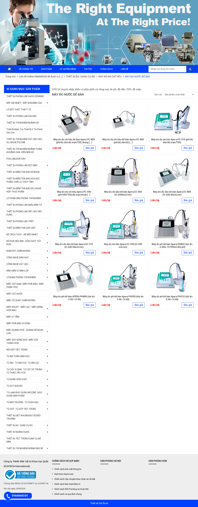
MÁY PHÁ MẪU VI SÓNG (18, 323)
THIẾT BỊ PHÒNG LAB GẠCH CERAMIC (25, 96)
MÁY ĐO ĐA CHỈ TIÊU (110, 76)
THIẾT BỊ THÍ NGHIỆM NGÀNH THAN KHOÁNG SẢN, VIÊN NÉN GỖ (24, 150)
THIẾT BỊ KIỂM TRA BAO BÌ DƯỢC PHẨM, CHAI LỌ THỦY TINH (23, 180)
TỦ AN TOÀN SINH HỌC (18, 356)
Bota (105, 503)
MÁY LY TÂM (12, 317)
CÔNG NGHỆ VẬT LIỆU (17, 264)
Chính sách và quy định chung (68, 494)
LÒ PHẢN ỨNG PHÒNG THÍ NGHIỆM (23, 198)
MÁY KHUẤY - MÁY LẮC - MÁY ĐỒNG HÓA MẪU (24, 308)
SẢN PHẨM (46, 69)
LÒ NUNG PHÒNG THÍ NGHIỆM (21, 277)
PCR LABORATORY (16, 159)
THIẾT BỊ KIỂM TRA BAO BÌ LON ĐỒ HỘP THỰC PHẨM (23, 190)
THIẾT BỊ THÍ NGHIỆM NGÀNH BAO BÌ (24, 448)
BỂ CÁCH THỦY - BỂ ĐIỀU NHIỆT (22, 234)
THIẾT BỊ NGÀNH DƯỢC (18, 432)
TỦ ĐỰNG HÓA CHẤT (16, 379)
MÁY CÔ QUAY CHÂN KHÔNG (20, 300)
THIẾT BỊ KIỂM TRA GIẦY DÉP (21, 228)
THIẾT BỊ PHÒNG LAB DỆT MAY (22, 165)
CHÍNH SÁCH (106, 69)
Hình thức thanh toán (63, 474)
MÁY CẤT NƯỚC (14, 293)
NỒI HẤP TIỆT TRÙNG (17, 349)
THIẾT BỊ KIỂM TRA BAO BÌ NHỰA (23, 172)
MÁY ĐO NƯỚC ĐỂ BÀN (137, 76)
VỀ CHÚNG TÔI (26, 69)
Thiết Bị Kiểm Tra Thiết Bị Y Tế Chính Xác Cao (24, 131)
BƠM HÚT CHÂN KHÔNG (18, 251)
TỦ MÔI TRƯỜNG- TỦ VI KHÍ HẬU (22, 402)
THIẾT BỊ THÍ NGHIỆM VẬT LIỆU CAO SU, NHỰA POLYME (24, 141)
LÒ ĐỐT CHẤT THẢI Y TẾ (18, 109)
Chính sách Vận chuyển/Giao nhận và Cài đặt (74, 479)
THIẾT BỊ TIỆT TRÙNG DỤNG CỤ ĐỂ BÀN (23, 440)
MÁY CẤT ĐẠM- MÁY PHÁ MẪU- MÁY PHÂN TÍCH (25, 285)
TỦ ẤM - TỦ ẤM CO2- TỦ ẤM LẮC (22, 363)
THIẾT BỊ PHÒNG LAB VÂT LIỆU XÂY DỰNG (24, 213)
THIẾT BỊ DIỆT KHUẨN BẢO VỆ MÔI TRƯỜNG (23, 417)
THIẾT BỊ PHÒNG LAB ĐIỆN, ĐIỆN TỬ (24, 205)
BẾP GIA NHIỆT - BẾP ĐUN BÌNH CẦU (24, 103)
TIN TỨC (88, 69)
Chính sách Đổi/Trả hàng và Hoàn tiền (71, 489)
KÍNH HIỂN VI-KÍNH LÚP (17, 270)
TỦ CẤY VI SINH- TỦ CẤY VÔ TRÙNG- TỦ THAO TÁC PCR (24, 371)
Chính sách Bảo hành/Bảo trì (67, 484)
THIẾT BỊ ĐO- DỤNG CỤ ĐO (80, 76)
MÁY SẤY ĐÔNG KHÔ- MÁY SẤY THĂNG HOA (22, 341)
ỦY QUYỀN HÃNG (68, 69)
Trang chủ (10, 76)
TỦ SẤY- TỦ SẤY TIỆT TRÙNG (21, 409)
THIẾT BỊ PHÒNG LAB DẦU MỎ (21, 116)
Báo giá (90, 147)
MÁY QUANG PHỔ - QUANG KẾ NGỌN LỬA (24, 332)
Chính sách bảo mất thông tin (67, 469)
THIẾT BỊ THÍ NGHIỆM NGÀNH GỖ (22, 122)
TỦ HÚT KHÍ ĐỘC (14, 386)
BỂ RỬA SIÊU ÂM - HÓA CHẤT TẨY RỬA (23, 243)
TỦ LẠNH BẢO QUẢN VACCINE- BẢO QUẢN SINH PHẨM (24, 394)
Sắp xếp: (158, 94)
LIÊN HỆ (124, 69)
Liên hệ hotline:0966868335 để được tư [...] (41, 76)
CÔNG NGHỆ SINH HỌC (17, 257)
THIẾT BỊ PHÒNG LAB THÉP (20, 221)
